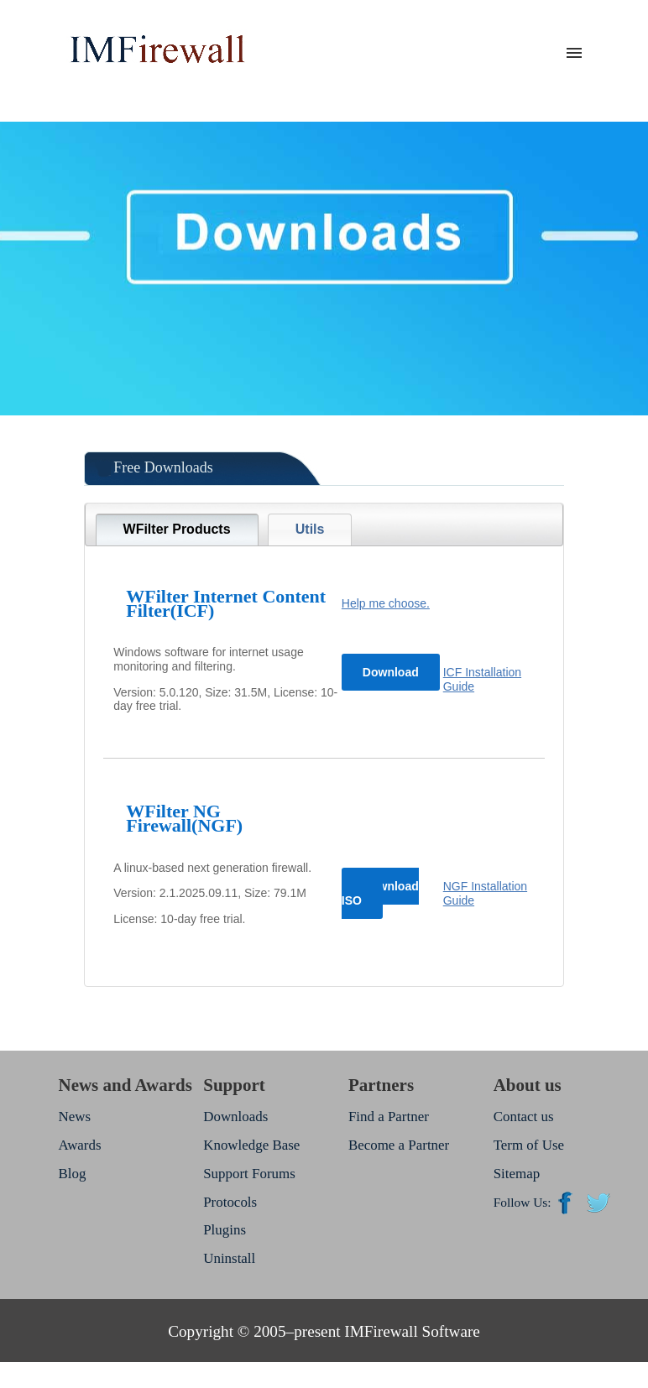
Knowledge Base (251, 1145)
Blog (72, 1174)
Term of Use (529, 1145)
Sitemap (517, 1174)
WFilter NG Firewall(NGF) (184, 818)
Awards (79, 1145)
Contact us (524, 1116)
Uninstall (229, 1258)
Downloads (235, 1116)
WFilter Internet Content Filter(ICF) (226, 603)
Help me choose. (386, 603)
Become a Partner (398, 1145)
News (74, 1116)
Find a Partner (388, 1116)
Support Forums (249, 1174)
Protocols (230, 1202)
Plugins (224, 1230)
